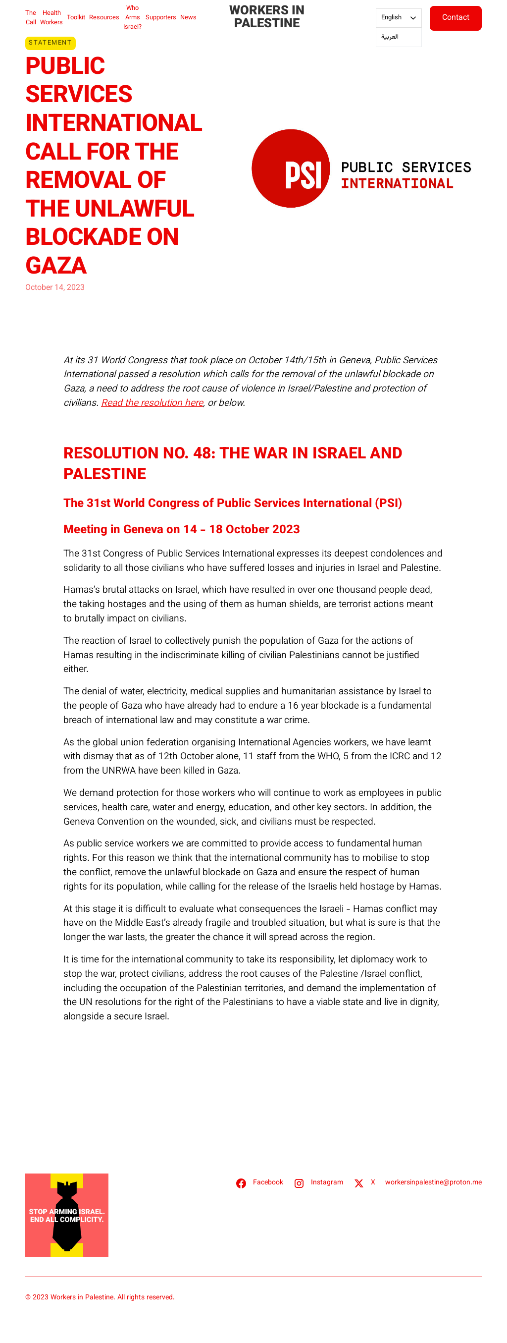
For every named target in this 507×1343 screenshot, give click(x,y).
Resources (104, 18)
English (391, 18)
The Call (30, 18)
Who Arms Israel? (132, 17)
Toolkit (76, 18)
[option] (398, 37)
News (188, 18)
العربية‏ (390, 37)
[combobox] (399, 18)
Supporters (161, 18)
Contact (455, 18)
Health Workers (51, 18)
